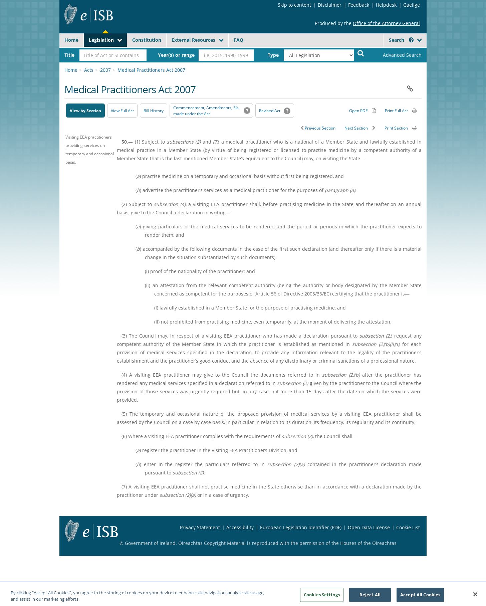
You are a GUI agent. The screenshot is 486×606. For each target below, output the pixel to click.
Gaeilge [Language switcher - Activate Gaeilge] (411, 5)
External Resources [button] (193, 40)
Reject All (370, 597)
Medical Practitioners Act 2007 (151, 70)
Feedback (358, 5)
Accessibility (240, 527)
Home (71, 40)
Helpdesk (386, 5)
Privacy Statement (200, 527)
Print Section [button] (396, 128)
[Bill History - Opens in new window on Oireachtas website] (153, 111)
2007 (105, 70)
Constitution (146, 40)
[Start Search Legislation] (361, 52)
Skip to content (294, 5)
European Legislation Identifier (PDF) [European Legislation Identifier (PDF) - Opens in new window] (300, 527)
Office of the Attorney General (386, 23)
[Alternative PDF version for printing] (362, 111)
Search (401, 40)
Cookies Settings (322, 597)
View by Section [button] (85, 111)
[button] (411, 39)
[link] (397, 55)
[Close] (475, 597)
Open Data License (369, 527)
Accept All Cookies (420, 597)
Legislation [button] (101, 40)
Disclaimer (329, 5)
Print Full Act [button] (396, 111)
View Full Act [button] (122, 111)
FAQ (238, 40)
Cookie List (408, 527)
